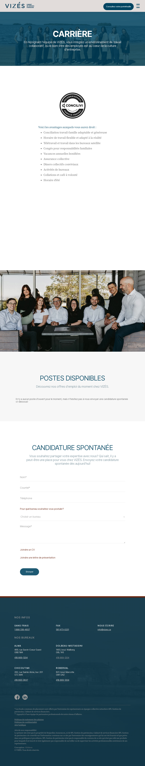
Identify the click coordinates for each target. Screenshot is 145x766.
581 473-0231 (62, 629)
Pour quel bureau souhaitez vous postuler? (42, 516)
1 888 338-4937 (22, 629)
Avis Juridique (20, 725)
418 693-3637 (21, 680)
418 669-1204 (21, 657)
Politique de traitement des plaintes (29, 719)
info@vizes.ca (104, 629)
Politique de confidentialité (25, 722)
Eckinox (29, 747)
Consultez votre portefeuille (118, 6)
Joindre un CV (27, 557)
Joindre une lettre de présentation (37, 565)
